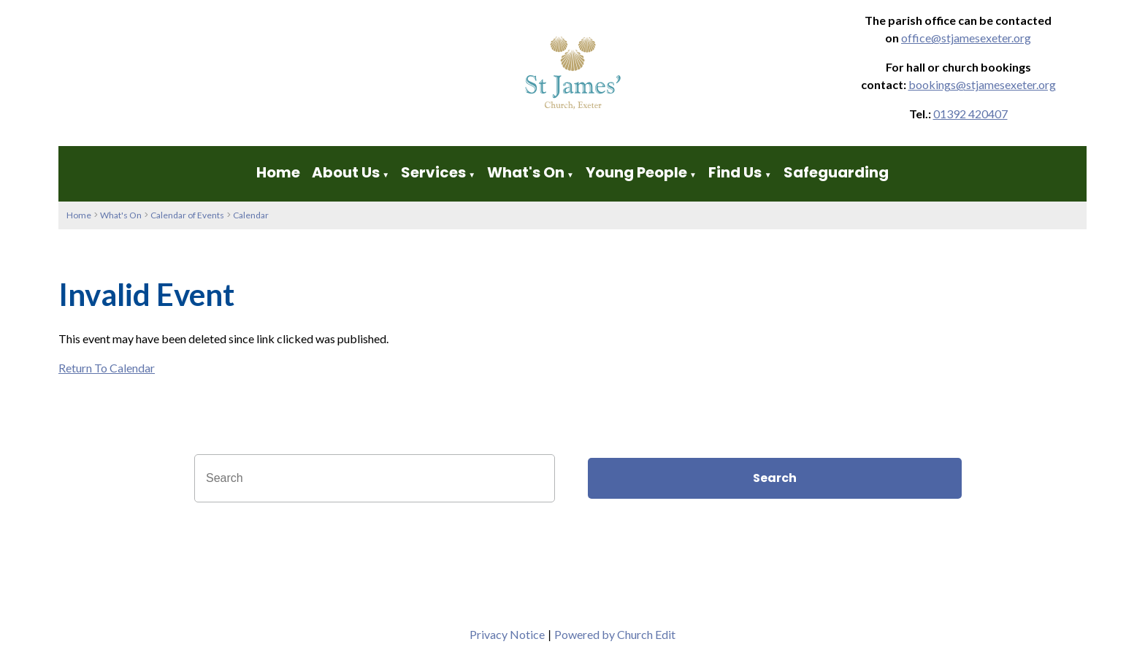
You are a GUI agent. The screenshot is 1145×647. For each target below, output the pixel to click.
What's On (525, 172)
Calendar (251, 215)
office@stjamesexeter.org (966, 38)
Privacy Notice (507, 634)
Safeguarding (836, 172)
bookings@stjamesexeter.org (982, 84)
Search (775, 478)
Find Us (736, 172)
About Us (346, 172)
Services (433, 172)
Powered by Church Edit (614, 634)
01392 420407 (970, 113)
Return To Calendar (106, 368)
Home (278, 172)
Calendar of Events (187, 215)
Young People (636, 172)
